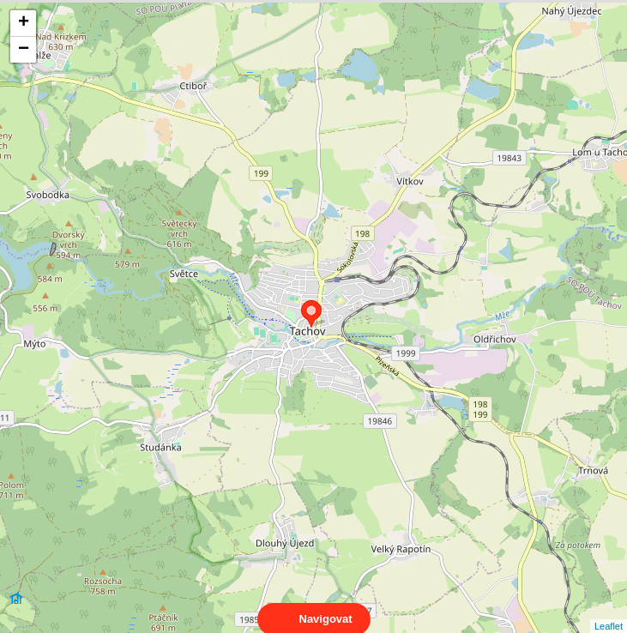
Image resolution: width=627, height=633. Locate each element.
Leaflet (608, 611)
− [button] (23, 50)
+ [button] (23, 23)
